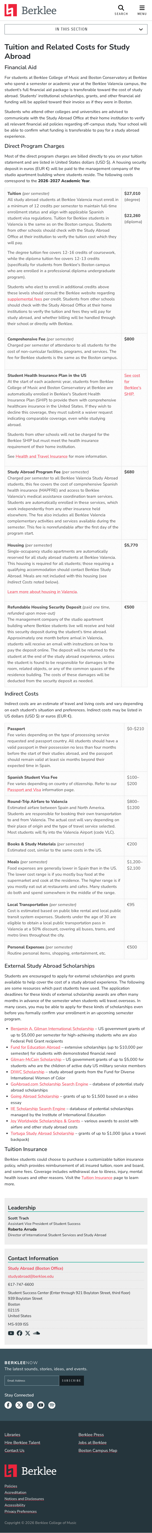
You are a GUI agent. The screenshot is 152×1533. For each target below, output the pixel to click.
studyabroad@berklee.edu (31, 1276)
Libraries (12, 1434)
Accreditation (15, 1492)
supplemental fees (24, 299)
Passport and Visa (24, 789)
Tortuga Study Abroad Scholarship (42, 1133)
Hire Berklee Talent (22, 1442)
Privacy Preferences (21, 1511)
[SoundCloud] (38, 1333)
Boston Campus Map (97, 1450)
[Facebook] (21, 1333)
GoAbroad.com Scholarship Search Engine (49, 1084)
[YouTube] (12, 1333)
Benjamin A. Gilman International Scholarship (52, 1028)
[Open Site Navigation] (142, 10)
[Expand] (141, 29)
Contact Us (15, 1450)
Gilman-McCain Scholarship (36, 1059)
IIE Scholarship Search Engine (38, 1108)
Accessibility (15, 1505)
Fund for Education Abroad (35, 1047)
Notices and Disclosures (24, 1498)
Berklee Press (91, 1434)
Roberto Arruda (22, 1229)
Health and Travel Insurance (42, 456)
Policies (11, 1486)
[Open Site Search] (121, 10)
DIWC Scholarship (27, 1072)
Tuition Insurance (97, 1177)
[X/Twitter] (29, 1333)
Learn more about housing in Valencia (42, 591)
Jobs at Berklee (92, 1442)
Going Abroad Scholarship (35, 1096)
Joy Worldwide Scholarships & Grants (45, 1121)
